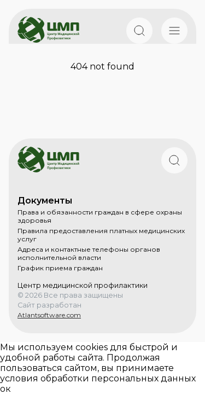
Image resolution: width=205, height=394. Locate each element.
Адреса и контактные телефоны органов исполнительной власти (88, 253)
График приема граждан (60, 268)
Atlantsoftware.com (49, 315)
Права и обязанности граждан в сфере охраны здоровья (99, 216)
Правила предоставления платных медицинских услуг (101, 235)
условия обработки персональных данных (98, 378)
